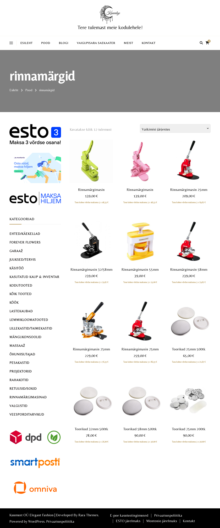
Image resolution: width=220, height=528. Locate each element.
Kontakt (148, 43)
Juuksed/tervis (22, 259)
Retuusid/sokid (23, 388)
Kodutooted (20, 285)
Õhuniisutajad (22, 354)
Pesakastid (19, 363)
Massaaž (17, 345)
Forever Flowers (25, 242)
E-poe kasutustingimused (129, 515)
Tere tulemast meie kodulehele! (110, 27)
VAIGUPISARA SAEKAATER (96, 43)
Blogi (63, 43)
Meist (128, 43)
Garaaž (16, 251)
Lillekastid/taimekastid (30, 328)
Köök (14, 302)
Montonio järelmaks (161, 521)
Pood (45, 43)
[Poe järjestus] (175, 128)
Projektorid (20, 371)
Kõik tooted (20, 294)
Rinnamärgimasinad (28, 397)
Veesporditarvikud (26, 414)
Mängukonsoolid (25, 337)
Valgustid (18, 406)
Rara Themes (88, 515)
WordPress (36, 521)
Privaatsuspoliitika (60, 521)
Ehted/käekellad (24, 234)
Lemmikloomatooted (28, 320)
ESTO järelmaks (128, 521)
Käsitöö (16, 268)
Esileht (26, 43)
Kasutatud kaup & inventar (34, 277)
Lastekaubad (21, 311)
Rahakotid (19, 380)
